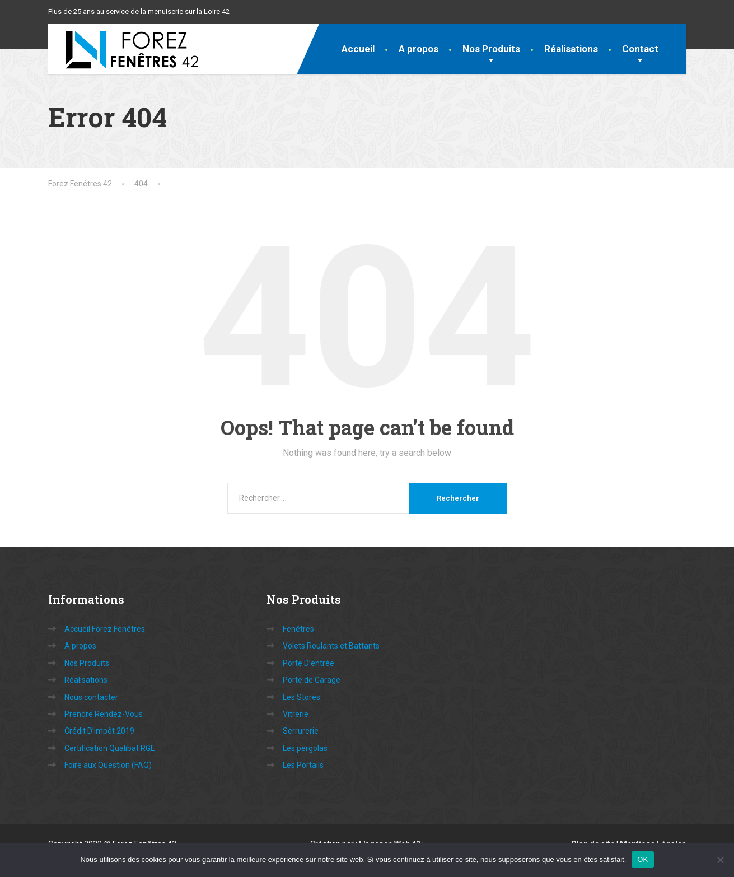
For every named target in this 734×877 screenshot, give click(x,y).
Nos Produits (491, 48)
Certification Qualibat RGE (109, 748)
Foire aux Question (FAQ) (108, 765)
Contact (640, 48)
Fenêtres (298, 628)
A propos (418, 48)
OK (642, 859)
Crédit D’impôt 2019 (99, 730)
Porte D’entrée (308, 663)
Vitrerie (295, 714)
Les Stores (301, 697)
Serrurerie (301, 730)
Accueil (358, 48)
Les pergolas (305, 748)
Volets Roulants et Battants (331, 645)
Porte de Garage (311, 679)
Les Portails (303, 765)
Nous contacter (91, 697)
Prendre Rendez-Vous (103, 714)
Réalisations (571, 48)
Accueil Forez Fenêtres (104, 628)
